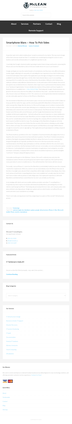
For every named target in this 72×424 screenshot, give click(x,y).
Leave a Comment (34, 46)
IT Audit (8, 333)
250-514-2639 (12, 243)
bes (23, 210)
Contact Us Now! (36, 375)
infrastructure (44, 210)
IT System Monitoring (12, 329)
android (15, 210)
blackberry (28, 210)
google (37, 210)
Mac (56, 210)
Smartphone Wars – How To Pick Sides (27, 43)
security (17, 212)
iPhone (51, 210)
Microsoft (60, 210)
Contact (5, 401)
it (53, 210)
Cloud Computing (11, 349)
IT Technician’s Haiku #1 (15, 261)
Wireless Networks (12, 345)
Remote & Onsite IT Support (14, 321)
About (4, 393)
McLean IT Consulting (36, 5)
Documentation (11, 337)
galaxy (33, 210)
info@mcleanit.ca (13, 240)
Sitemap (5, 409)
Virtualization (10, 353)
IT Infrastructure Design (13, 316)
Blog (4, 405)
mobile (8, 212)
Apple (19, 210)
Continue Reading (12, 274)
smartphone (23, 212)
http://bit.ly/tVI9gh (32, 89)
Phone (12, 212)
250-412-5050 (38, 10)
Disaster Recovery (11, 325)
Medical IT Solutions (12, 341)
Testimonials (6, 397)
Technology (16, 208)
